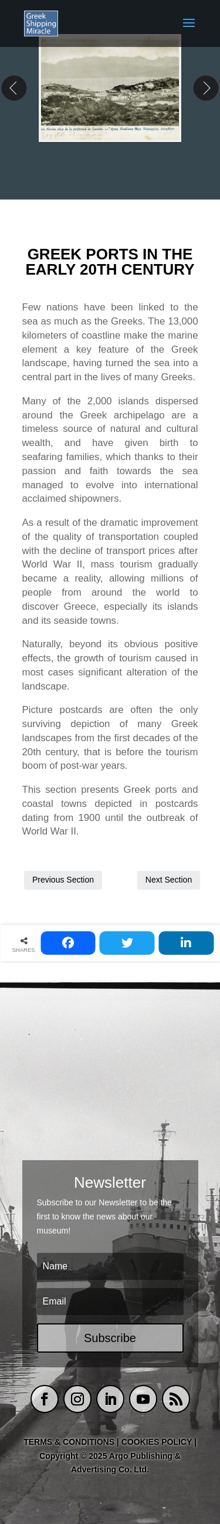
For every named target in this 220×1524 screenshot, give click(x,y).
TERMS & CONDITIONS (68, 1442)
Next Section (168, 879)
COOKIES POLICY (157, 1442)
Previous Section (63, 879)
